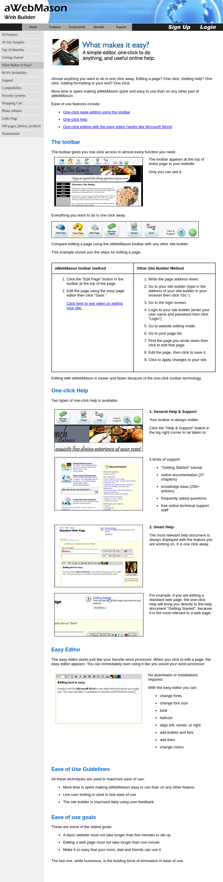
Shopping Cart (12, 103)
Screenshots (77, 27)
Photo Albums (12, 111)
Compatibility (11, 88)
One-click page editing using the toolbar (96, 112)
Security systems (14, 95)
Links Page (10, 118)
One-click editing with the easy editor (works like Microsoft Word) (117, 127)
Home (33, 27)
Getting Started (12, 57)
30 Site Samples (13, 42)
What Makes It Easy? (17, 65)
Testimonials (11, 134)
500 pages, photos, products (21, 126)
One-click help (75, 119)
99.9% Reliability (14, 73)
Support (121, 27)
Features (55, 27)
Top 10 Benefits (13, 50)
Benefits (99, 27)
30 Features (10, 35)
